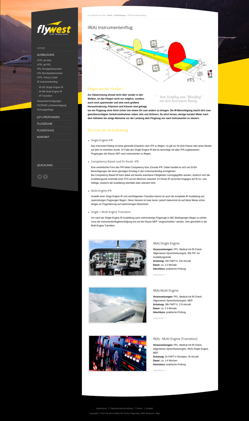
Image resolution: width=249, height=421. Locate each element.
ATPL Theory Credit (47, 77)
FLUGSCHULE (45, 130)
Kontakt (149, 408)
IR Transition (45, 96)
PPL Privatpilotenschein (49, 69)
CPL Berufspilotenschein (50, 73)
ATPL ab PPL (44, 65)
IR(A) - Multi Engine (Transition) (175, 339)
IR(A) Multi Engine (165, 290)
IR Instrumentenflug (47, 82)
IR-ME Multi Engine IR (50, 91)
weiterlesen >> (160, 274)
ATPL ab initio (44, 60)
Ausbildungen (120, 15)
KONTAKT (43, 137)
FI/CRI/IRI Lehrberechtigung (51, 105)
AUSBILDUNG (45, 54)
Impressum (101, 408)
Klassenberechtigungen (49, 101)
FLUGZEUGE (45, 123)
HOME (41, 48)
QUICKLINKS (45, 165)
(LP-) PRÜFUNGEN (48, 117)
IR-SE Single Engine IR (51, 87)
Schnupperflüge (45, 110)
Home (109, 15)
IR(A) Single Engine (166, 243)
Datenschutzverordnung (121, 408)
